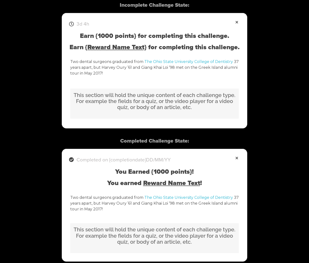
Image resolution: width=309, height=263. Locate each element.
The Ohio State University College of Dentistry (188, 61)
